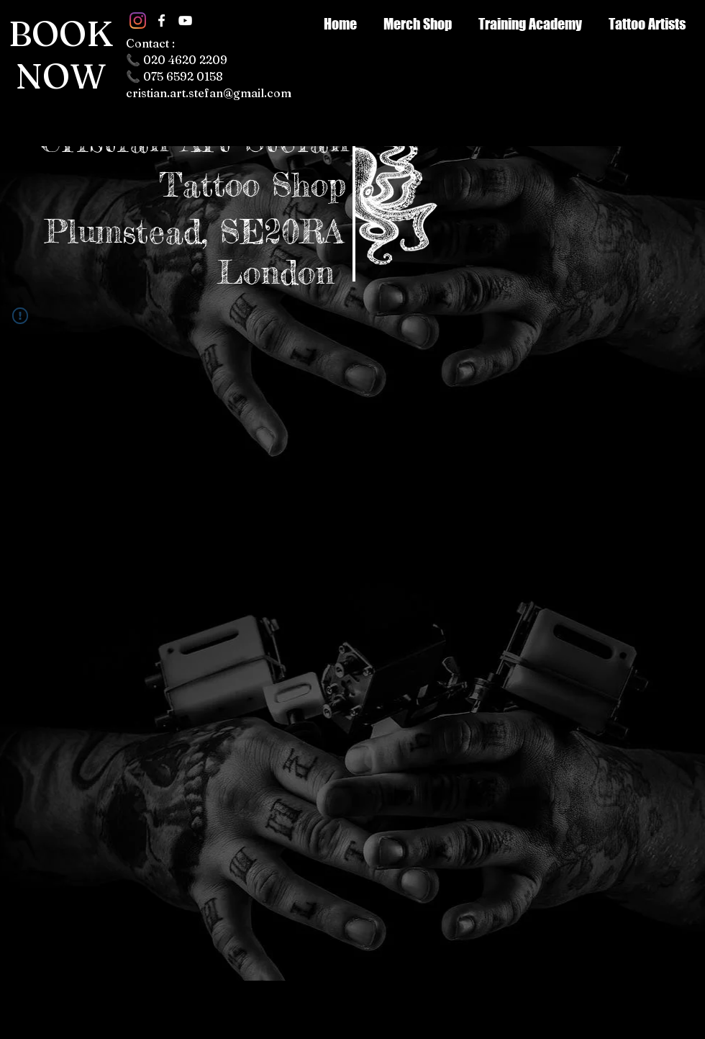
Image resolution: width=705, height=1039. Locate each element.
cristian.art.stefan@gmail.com (208, 93)
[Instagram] (137, 20)
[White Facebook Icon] (161, 20)
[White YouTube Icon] (185, 20)
